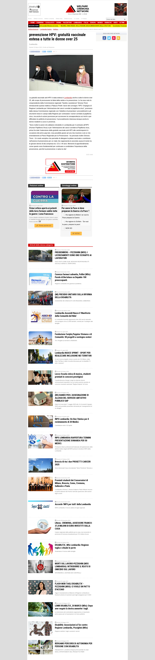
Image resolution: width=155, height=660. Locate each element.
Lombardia (78, 23)
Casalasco (49, 23)
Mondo (100, 23)
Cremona (40, 23)
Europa (93, 23)
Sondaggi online (69, 186)
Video (115, 23)
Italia (86, 23)
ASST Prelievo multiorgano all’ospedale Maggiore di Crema (43, 26)
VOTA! (76, 233)
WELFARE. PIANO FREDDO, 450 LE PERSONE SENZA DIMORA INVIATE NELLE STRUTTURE (87, 26)
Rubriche (108, 23)
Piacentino (67, 23)
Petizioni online (36, 186)
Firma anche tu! (43, 225)
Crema (58, 23)
